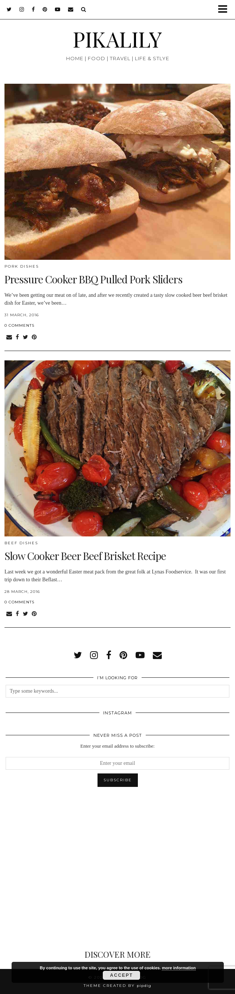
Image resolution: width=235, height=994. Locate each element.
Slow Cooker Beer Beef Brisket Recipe (85, 556)
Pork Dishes (21, 266)
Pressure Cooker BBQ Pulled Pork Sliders (93, 279)
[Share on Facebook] (17, 337)
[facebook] (33, 9)
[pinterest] (45, 9)
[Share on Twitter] (25, 337)
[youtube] (58, 9)
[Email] (71, 9)
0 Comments (19, 325)
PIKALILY (117, 39)
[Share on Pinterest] (34, 337)
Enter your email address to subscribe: (117, 746)
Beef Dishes (21, 543)
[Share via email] (9, 337)
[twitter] (9, 9)
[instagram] (21, 9)
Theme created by (117, 985)
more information (178, 968)
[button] (225, 9)
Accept (121, 975)
